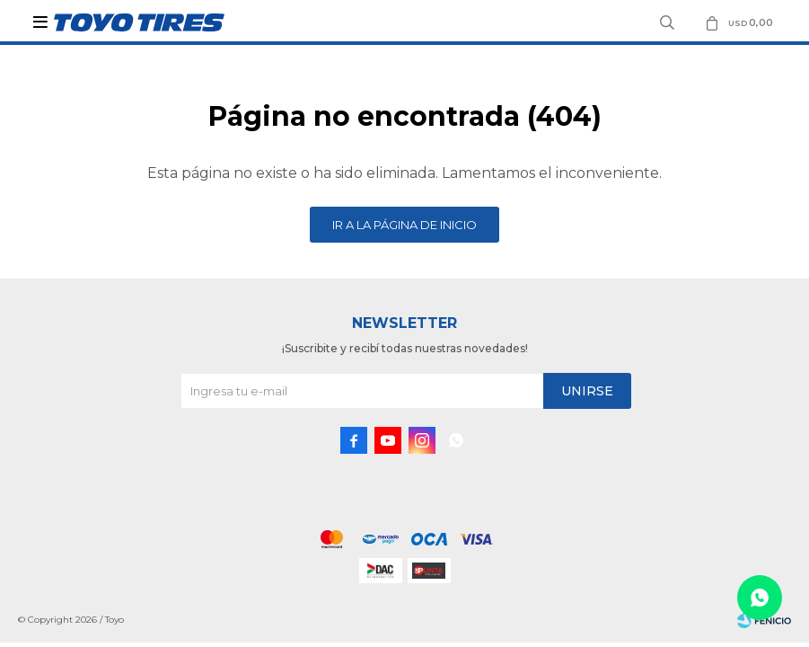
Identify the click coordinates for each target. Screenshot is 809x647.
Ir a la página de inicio (404, 224)
